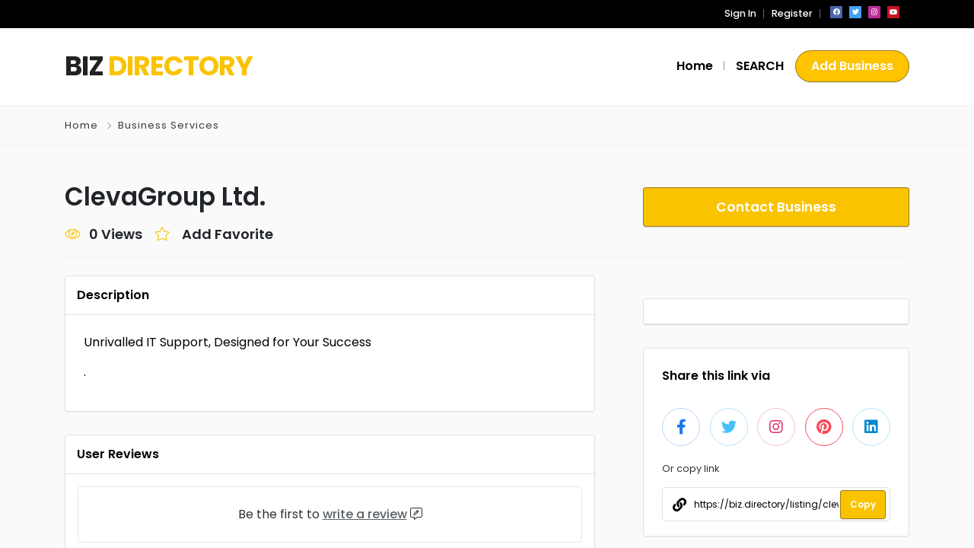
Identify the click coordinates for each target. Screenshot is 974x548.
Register (792, 13)
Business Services (168, 125)
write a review (365, 514)
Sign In (740, 13)
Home (81, 125)
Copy (863, 504)
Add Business (852, 66)
